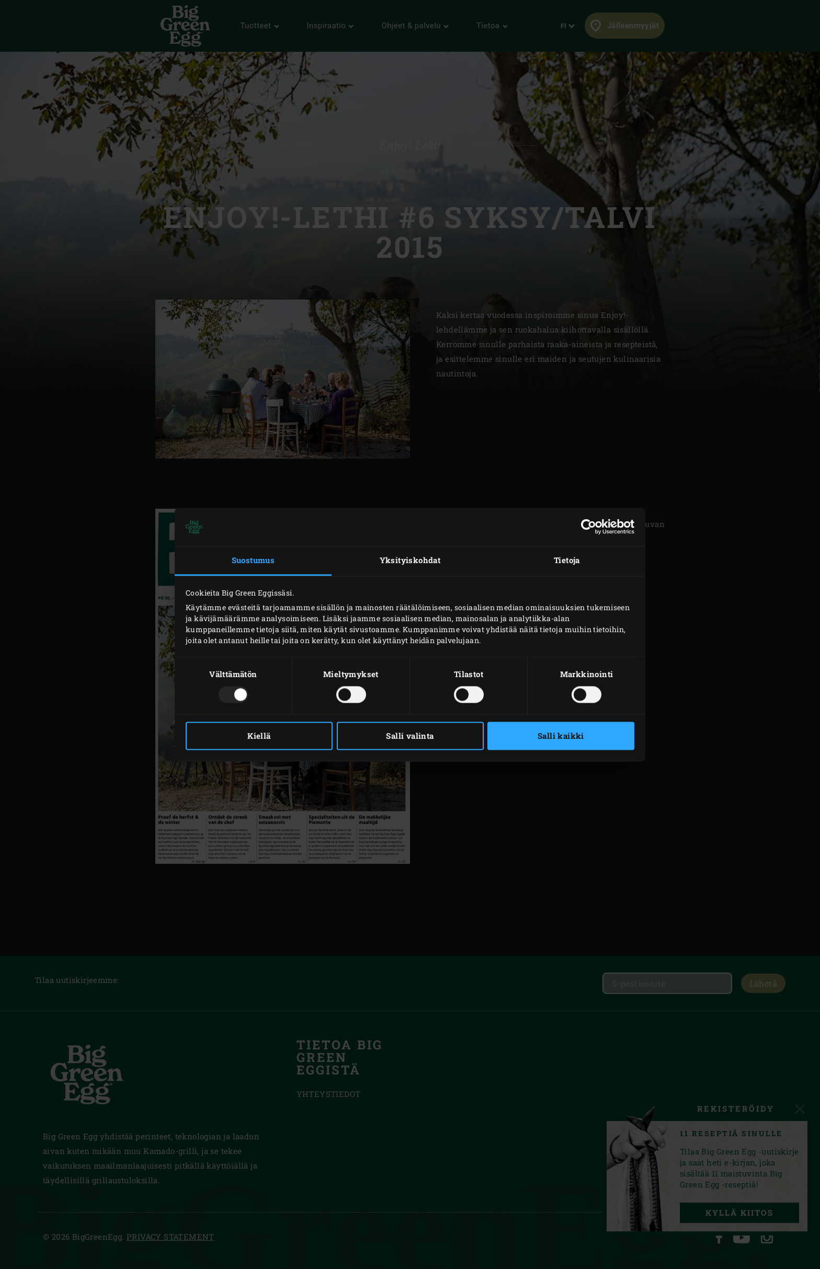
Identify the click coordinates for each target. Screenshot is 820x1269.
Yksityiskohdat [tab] (410, 560)
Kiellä (258, 735)
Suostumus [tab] (253, 560)
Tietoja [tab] (567, 560)
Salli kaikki (561, 735)
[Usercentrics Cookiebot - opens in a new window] (588, 527)
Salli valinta (410, 735)
